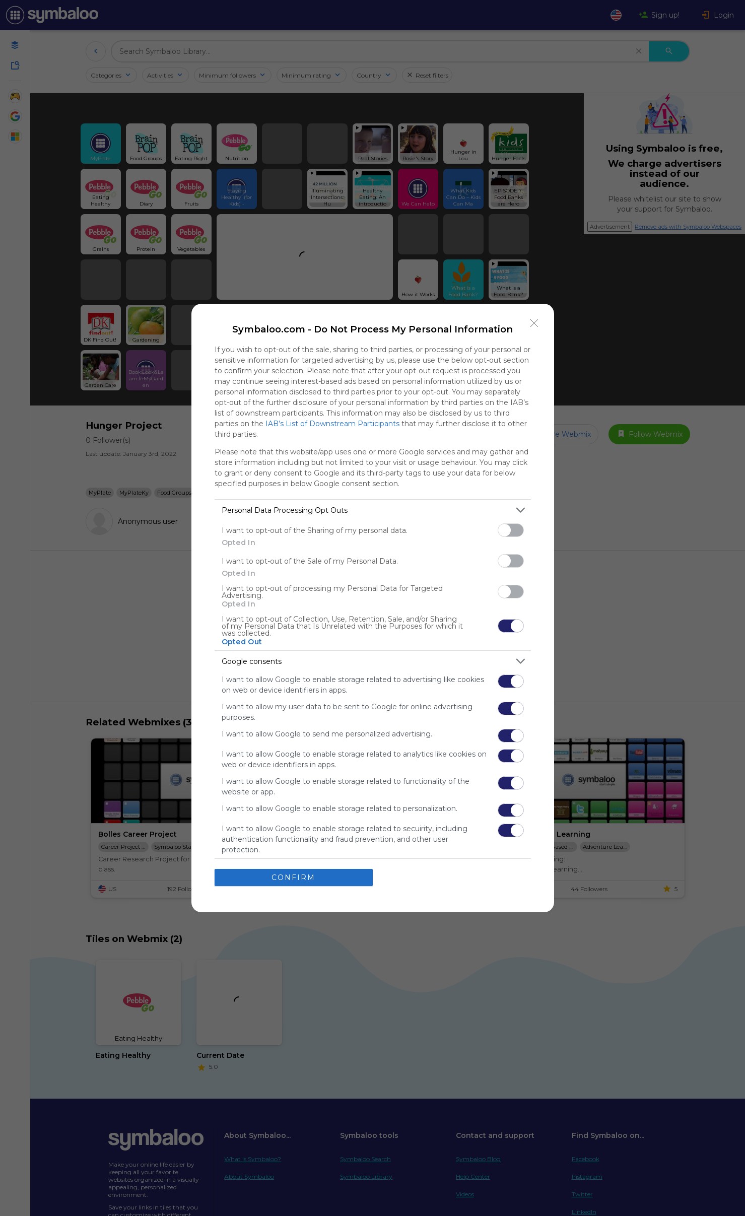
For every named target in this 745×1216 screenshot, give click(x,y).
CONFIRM (293, 877)
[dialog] (372, 608)
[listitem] (373, 510)
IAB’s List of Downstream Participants (332, 423)
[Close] (534, 323)
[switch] (511, 530)
